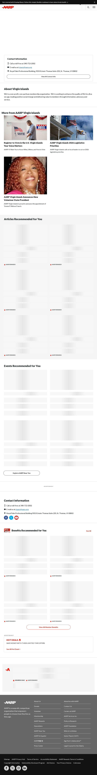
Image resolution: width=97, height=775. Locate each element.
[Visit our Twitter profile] (11, 518)
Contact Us (68, 706)
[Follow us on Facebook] (6, 518)
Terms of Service (32, 759)
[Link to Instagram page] (18, 768)
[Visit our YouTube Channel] (16, 518)
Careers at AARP (70, 711)
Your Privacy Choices (64, 763)
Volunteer (37, 711)
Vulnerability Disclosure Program (33, 763)
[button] (88, 7)
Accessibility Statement (49, 759)
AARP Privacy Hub (18, 759)
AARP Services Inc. (70, 716)
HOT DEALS (12, 640)
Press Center (38, 746)
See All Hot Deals (12, 649)
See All (88, 531)
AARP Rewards (39, 721)
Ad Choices (51, 763)
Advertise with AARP (71, 701)
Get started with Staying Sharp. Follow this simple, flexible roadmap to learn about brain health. (34, 2)
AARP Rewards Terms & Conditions (71, 759)
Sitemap (7, 759)
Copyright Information (12, 763)
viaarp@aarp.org (25, 67)
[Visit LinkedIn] (24, 768)
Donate (36, 706)
